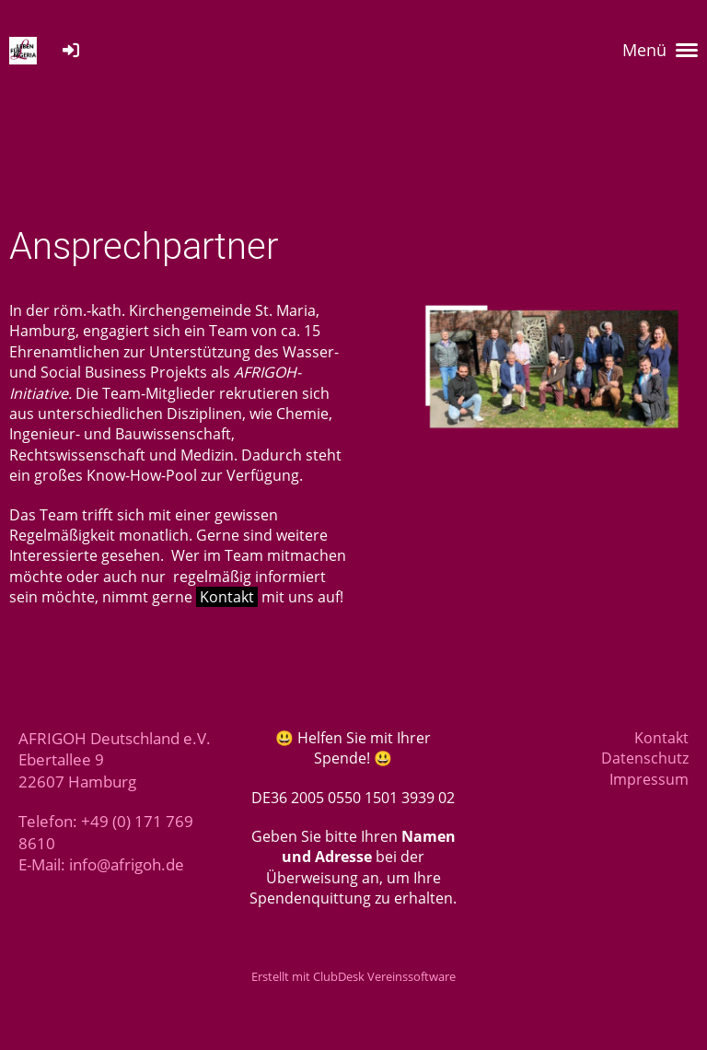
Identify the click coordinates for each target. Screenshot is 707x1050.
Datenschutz (645, 758)
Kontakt (227, 597)
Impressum (649, 779)
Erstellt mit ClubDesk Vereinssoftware (353, 976)
